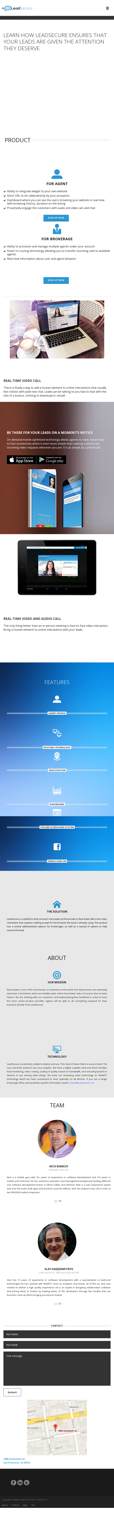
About (5, 1507)
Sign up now (56, 217)
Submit (12, 1392)
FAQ (33, 1507)
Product (15, 1507)
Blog (25, 1507)
